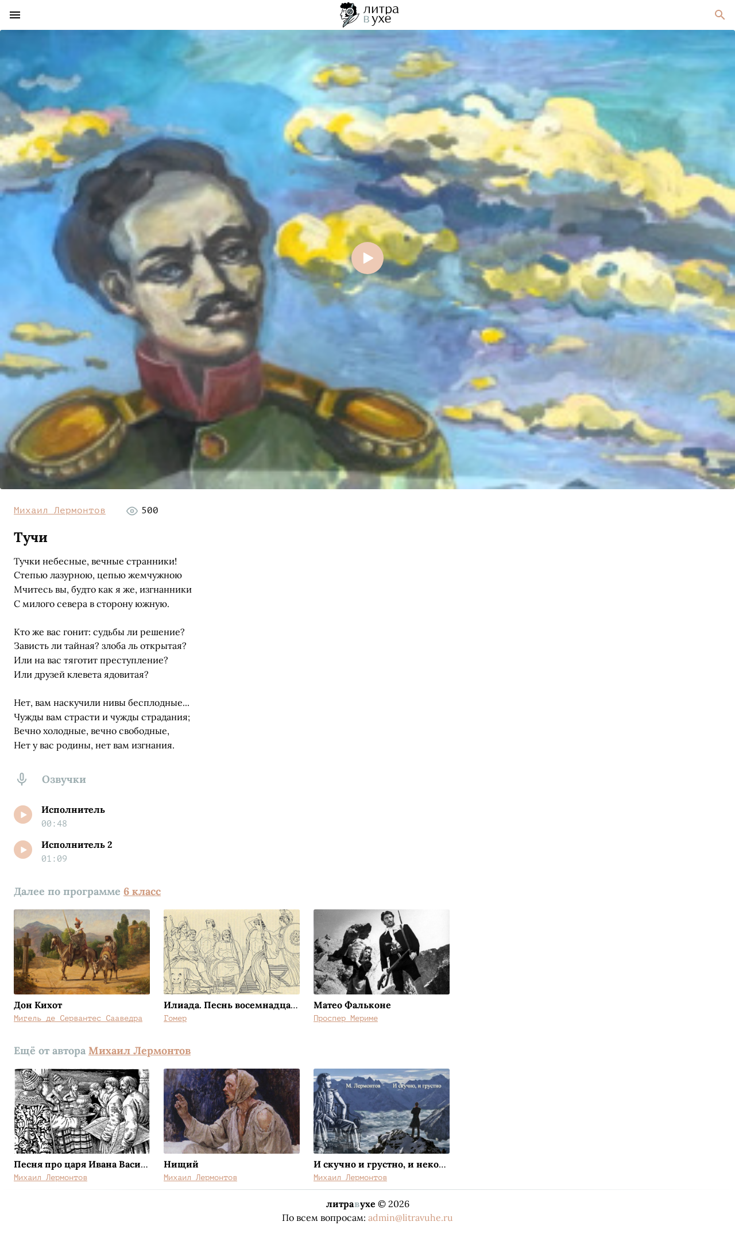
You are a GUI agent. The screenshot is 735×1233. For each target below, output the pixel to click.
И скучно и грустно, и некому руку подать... (415, 1164)
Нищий (181, 1164)
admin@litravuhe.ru (410, 1217)
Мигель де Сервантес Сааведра (78, 1018)
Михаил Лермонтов (60, 510)
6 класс (142, 891)
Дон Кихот (38, 1005)
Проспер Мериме (346, 1018)
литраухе (351, 1203)
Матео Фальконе (352, 1005)
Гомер (175, 1018)
